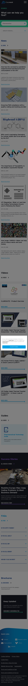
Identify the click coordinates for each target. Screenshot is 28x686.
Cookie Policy (11, 340)
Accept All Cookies (14, 346)
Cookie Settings (5, 341)
